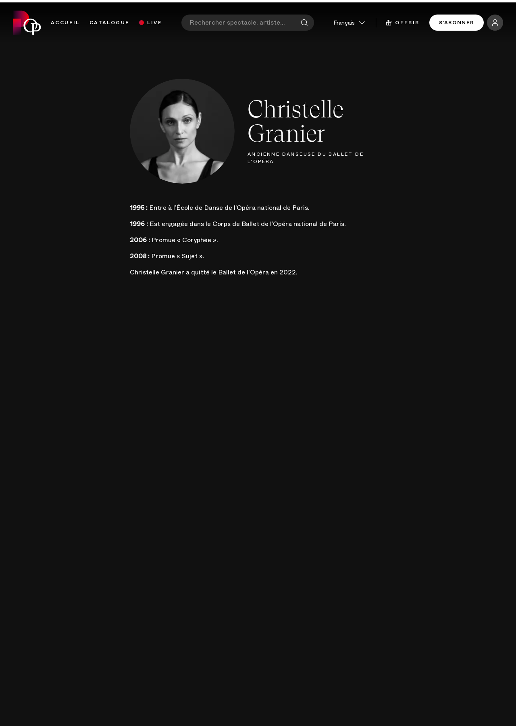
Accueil (65, 22)
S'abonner (456, 22)
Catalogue (109, 22)
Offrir (403, 22)
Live (154, 22)
